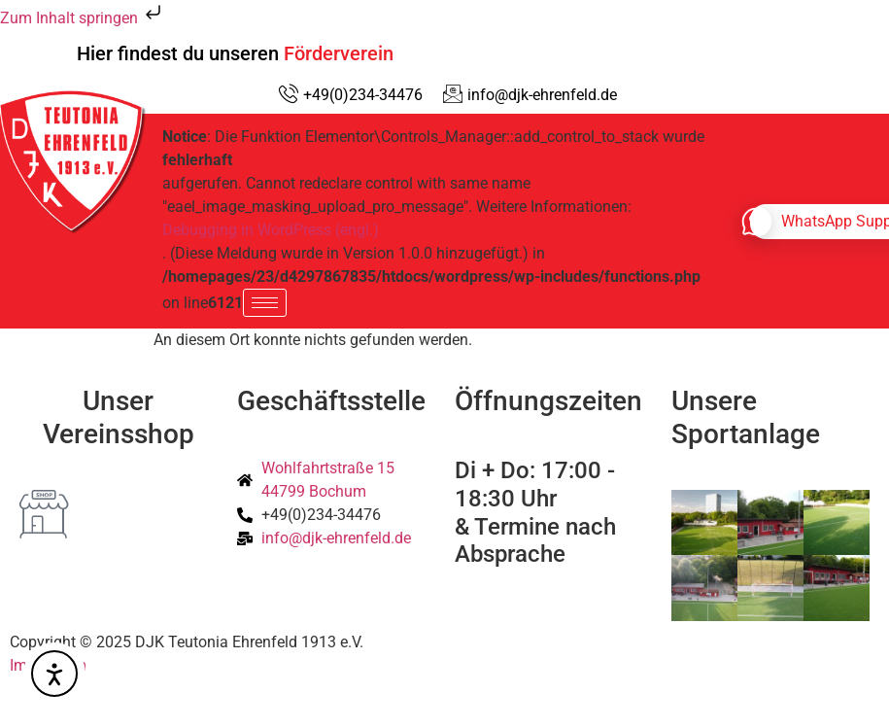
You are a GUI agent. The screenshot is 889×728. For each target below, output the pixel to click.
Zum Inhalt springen (82, 18)
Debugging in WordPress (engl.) (270, 230)
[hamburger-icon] (265, 303)
